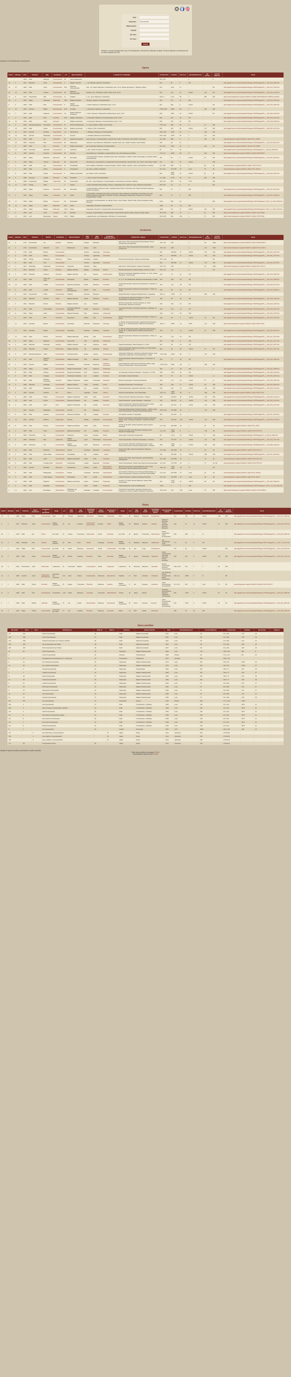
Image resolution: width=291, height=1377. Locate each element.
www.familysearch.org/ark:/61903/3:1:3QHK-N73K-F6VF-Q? (243, 431)
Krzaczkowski (57, 79)
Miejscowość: (131, 26)
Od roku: (133, 35)
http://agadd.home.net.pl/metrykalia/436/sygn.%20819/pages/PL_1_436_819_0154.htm (251, 100)
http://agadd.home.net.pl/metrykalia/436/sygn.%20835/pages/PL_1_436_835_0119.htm (251, 397)
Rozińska (106, 279)
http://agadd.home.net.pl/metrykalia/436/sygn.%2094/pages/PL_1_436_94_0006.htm (251, 435)
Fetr (57, 392)
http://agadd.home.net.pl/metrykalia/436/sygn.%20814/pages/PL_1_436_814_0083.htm (251, 274)
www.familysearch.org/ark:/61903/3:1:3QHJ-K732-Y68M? (242, 146)
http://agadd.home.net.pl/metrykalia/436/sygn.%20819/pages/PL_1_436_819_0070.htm (251, 318)
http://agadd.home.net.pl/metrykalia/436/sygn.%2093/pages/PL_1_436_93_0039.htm (251, 149)
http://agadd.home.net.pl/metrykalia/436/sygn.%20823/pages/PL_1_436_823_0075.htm (262, 524)
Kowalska (110, 542)
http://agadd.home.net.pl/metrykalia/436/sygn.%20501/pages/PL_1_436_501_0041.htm (251, 189)
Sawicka (58, 344)
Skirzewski (56, 139)
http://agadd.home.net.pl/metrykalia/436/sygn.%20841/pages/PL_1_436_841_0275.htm (251, 252)
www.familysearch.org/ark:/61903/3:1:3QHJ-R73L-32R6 (241, 425)
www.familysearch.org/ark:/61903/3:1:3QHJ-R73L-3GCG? (242, 169)
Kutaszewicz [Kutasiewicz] (45, 575)
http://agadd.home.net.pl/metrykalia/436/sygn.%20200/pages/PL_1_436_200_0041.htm (251, 330)
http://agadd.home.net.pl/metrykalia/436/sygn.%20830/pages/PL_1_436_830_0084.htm (262, 534)
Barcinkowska (91, 603)
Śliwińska (89, 584)
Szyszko (105, 298)
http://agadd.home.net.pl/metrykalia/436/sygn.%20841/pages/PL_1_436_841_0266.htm (251, 454)
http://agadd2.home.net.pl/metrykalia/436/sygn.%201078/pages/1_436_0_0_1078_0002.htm (253, 486)
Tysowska (154, 566)
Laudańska (106, 450)
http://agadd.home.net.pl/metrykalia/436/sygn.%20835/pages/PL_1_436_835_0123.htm (251, 400)
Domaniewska (107, 354)
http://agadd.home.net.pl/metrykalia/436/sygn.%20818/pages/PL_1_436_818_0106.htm (251, 298)
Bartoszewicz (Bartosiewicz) (107, 467)
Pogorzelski (57, 181)
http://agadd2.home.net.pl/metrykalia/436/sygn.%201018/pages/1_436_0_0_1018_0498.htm (253, 201)
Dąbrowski (59, 467)
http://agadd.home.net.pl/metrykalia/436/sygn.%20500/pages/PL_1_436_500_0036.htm (262, 611)
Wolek (105, 344)
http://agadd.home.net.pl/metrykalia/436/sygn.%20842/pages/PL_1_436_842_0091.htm (251, 173)
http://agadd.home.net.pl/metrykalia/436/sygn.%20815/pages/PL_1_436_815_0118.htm (251, 92)
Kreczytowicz (60, 472)
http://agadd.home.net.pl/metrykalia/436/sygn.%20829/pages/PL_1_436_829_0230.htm (251, 372)
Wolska (105, 270)
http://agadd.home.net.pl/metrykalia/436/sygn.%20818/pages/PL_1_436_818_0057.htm (251, 309)
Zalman (105, 392)
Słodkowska (155, 542)
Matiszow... (59, 259)
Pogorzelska (57, 132)
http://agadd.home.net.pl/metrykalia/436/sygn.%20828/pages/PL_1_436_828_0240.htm (251, 113)
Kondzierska (155, 516)
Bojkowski (56, 162)
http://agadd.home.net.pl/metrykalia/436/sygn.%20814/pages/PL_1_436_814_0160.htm (262, 516)
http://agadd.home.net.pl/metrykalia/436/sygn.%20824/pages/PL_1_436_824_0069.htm (251, 105)
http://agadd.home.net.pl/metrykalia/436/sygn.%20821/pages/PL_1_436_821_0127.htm (251, 341)
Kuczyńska (106, 290)
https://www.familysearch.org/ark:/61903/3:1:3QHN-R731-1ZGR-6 (245, 248)
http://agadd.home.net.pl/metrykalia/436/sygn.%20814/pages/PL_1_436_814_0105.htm (251, 87)
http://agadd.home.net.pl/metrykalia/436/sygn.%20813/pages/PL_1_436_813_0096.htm (251, 83)
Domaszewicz (107, 336)
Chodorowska (107, 477)
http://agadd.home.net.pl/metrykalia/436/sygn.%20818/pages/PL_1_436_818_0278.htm (251, 313)
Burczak (154, 603)
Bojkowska (56, 100)
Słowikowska (155, 534)
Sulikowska (106, 341)
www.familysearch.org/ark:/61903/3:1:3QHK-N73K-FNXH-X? (253, 584)
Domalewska (155, 548)
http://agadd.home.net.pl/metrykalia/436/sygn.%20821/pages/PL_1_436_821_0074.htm (251, 336)
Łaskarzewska (107, 274)
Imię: (134, 17)
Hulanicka (154, 584)
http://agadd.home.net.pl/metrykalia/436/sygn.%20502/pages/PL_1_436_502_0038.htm (251, 195)
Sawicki (43, 542)
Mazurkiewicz (60, 490)
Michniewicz (107, 445)
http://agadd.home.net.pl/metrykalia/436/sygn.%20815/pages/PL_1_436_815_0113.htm (251, 284)
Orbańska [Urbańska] (106, 364)
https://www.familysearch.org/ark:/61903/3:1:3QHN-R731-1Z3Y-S (244, 266)
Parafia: (133, 30)
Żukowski (56, 178)
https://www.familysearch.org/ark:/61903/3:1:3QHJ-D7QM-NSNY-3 (245, 242)
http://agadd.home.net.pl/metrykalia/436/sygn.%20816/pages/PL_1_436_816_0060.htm (251, 290)
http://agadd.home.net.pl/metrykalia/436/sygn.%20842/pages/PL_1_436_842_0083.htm (262, 593)
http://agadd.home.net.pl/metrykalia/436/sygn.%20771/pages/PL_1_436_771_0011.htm (262, 542)
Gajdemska (59, 439)
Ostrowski (59, 290)
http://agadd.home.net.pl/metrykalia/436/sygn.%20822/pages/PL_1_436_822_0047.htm (251, 344)
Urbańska (106, 323)
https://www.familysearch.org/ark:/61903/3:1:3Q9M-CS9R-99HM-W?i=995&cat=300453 (251, 97)
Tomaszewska (107, 318)
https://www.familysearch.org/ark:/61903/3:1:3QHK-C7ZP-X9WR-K (245, 490)
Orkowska (154, 576)
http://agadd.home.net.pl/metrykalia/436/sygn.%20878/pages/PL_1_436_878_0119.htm (251, 419)
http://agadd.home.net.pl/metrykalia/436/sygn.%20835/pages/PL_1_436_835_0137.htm (251, 128)
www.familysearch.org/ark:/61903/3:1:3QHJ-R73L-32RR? (242, 139)
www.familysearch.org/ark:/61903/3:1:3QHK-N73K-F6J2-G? (243, 450)
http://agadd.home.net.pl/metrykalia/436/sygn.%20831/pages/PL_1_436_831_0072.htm (251, 376)
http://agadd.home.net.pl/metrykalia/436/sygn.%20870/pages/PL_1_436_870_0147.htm (251, 439)
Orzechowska (107, 439)
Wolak (58, 298)
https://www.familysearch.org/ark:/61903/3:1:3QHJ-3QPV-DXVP (244, 323)
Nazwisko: (132, 22)
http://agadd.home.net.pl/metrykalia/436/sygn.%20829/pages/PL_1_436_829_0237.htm (251, 118)
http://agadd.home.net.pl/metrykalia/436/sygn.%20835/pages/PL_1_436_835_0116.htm (251, 405)
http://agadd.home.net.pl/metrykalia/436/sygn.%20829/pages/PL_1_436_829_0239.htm (251, 121)
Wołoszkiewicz (60, 450)
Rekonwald (45, 566)
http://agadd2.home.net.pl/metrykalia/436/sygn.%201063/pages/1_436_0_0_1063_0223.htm (253, 209)
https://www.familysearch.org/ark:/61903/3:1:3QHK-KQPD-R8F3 (244, 153)
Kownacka (56, 195)
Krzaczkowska (107, 419)
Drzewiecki (59, 463)
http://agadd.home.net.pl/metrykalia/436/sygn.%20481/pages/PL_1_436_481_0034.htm (251, 157)
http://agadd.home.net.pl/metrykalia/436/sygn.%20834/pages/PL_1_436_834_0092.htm (251, 384)
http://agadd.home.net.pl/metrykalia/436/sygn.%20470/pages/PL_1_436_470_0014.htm (262, 548)
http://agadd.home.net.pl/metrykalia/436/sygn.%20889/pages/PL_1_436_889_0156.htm (251, 445)
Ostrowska (106, 252)
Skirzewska (56, 189)
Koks (57, 405)
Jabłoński (44, 603)
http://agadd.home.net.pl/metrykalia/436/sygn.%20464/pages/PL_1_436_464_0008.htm (251, 369)
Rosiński (58, 304)
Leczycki (56, 213)
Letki (57, 248)
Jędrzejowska (107, 472)
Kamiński (56, 118)
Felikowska (106, 372)
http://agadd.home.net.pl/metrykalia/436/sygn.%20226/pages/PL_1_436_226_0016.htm (251, 142)
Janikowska (106, 313)
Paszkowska (60, 349)
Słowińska (106, 380)
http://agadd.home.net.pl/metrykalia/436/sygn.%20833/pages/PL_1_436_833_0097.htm (251, 380)
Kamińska (106, 284)
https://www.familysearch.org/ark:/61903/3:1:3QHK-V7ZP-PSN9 (244, 216)
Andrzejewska (91, 566)
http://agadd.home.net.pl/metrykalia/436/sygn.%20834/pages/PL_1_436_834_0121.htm (262, 556)
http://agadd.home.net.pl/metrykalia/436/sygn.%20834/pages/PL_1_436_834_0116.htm (251, 388)
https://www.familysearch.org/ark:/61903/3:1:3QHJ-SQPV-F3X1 (244, 392)
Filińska (105, 359)
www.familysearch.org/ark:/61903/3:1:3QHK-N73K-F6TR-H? (243, 463)
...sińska (105, 454)
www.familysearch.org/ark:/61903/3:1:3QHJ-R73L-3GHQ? (242, 472)
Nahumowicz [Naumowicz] (91, 523)
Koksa (43, 534)
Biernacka (56, 157)
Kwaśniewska (91, 576)
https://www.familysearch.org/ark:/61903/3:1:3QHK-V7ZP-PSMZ (244, 213)
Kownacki (56, 201)
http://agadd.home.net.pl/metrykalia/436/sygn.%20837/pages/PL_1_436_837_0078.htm (251, 414)
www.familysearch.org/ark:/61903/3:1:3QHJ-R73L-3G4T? (242, 477)
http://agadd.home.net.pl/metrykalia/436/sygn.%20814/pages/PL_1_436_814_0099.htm (251, 279)
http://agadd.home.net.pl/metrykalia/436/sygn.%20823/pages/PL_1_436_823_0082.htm (251, 359)
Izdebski (58, 242)
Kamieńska (90, 548)
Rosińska (58, 270)
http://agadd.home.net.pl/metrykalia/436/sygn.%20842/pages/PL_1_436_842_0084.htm (262, 603)
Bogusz (55, 216)
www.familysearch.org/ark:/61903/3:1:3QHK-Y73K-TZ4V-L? (243, 165)
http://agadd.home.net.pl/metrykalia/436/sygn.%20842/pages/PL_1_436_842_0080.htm (251, 481)
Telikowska (110, 516)
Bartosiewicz (111, 576)
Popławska (106, 481)
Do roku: (133, 39)
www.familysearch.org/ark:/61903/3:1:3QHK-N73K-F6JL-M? (243, 459)
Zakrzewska (90, 534)
